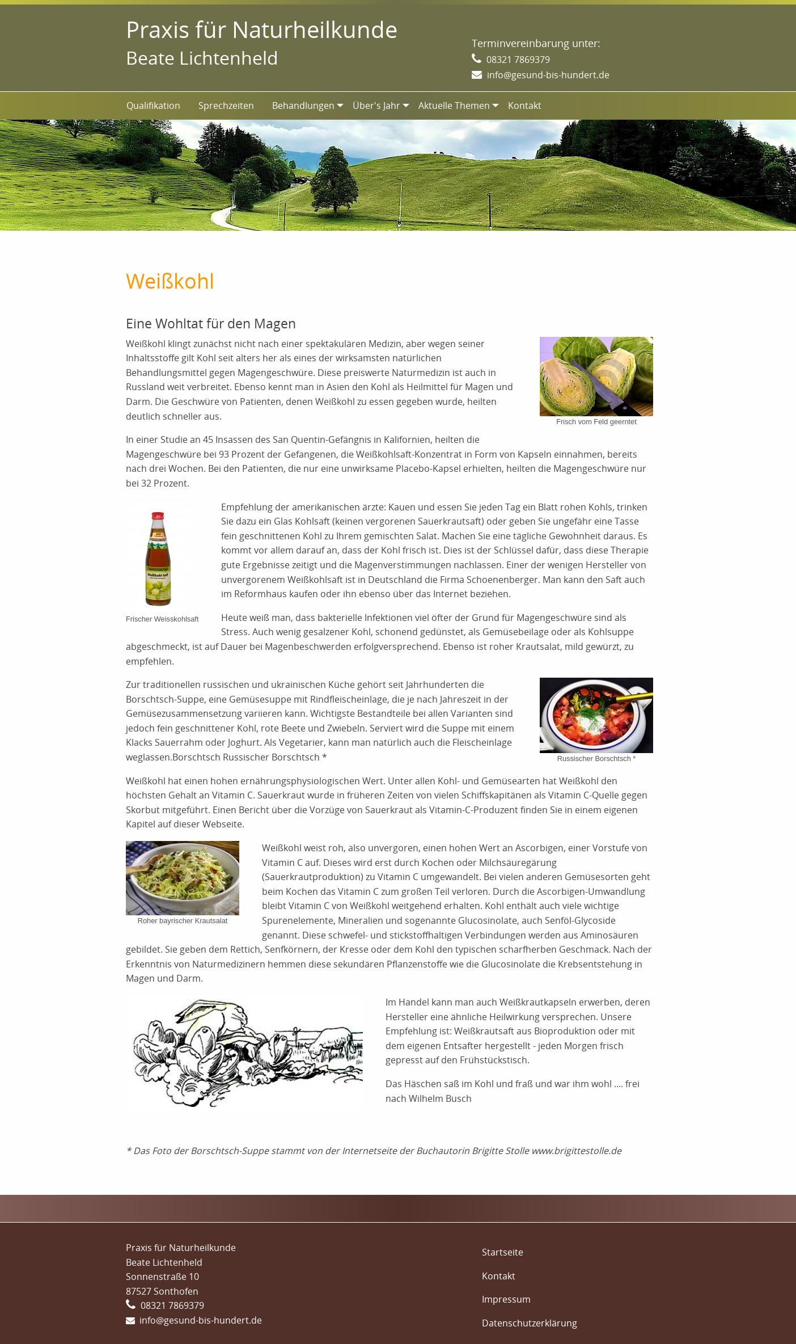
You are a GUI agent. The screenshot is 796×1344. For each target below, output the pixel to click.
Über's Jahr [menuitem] (376, 105)
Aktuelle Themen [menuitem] (454, 105)
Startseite (502, 1252)
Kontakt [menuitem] (524, 105)
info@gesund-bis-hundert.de (548, 75)
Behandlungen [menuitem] (303, 105)
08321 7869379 (518, 59)
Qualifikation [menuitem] (153, 105)
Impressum (506, 1299)
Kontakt (498, 1276)
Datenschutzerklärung (529, 1323)
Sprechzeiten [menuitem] (226, 105)
